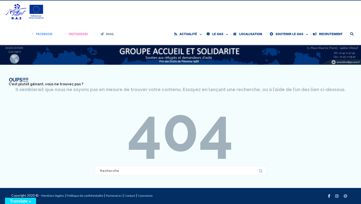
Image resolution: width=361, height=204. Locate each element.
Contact (130, 195)
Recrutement (328, 34)
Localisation (247, 34)
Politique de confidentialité (85, 195)
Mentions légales (52, 195)
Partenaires (114, 195)
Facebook (42, 34)
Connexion (145, 195)
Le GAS (215, 34)
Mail (107, 34)
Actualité (185, 34)
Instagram (76, 34)
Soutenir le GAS (286, 34)
